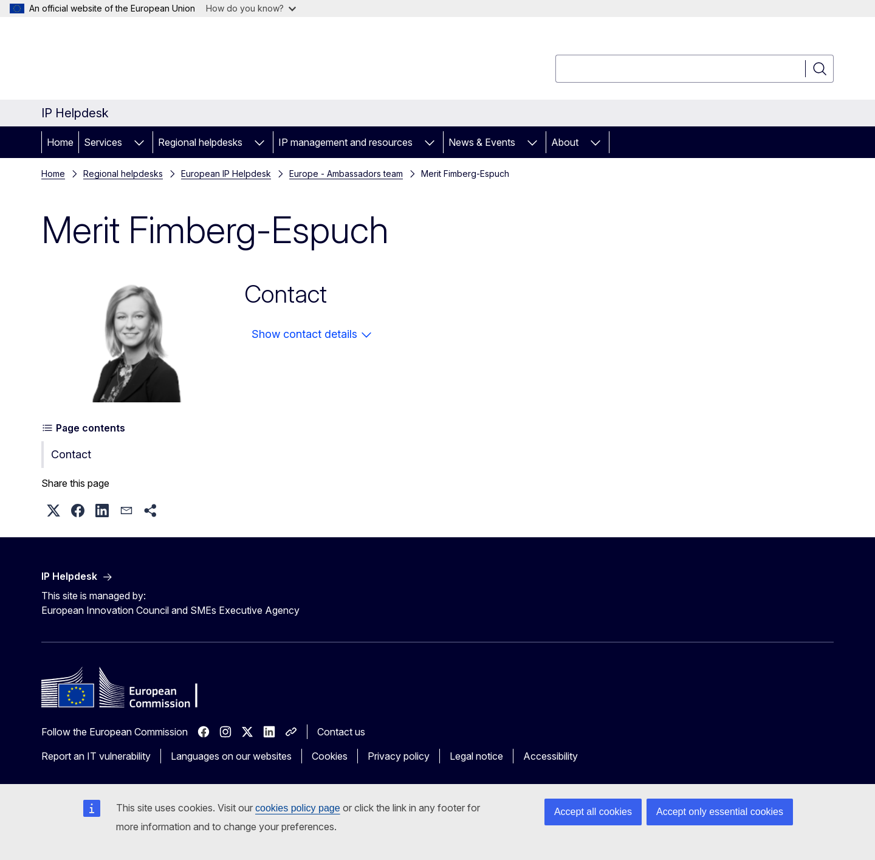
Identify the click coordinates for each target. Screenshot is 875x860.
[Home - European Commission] (139, 60)
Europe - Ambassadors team (346, 173)
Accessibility (550, 756)
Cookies (330, 756)
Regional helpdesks (200, 142)
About (564, 142)
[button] (53, 510)
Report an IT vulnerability (96, 756)
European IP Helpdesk (226, 173)
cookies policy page (297, 808)
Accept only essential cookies (719, 812)
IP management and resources (345, 142)
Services (103, 142)
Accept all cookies (593, 812)
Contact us (341, 732)
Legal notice (476, 756)
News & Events (481, 142)
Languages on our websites (231, 756)
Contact (71, 454)
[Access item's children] (139, 142)
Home (60, 142)
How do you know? (251, 8)
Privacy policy (399, 756)
